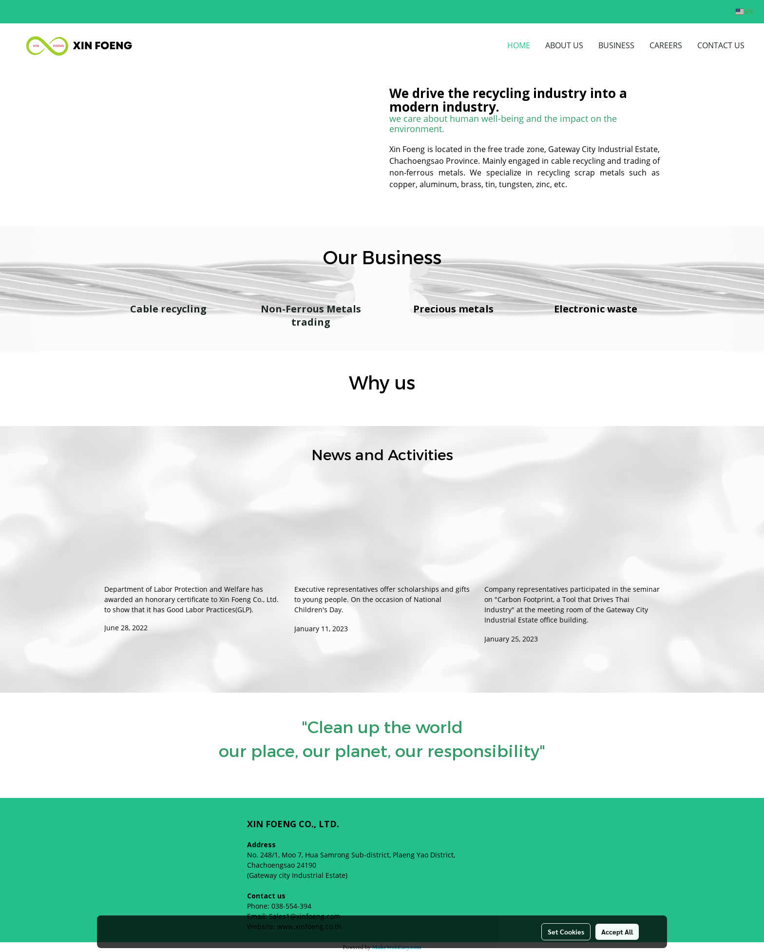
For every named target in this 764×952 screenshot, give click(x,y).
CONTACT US (721, 45)
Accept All (617, 931)
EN (744, 11)
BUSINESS (616, 45)
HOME (518, 45)
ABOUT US (564, 45)
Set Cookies (566, 931)
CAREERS (665, 45)
